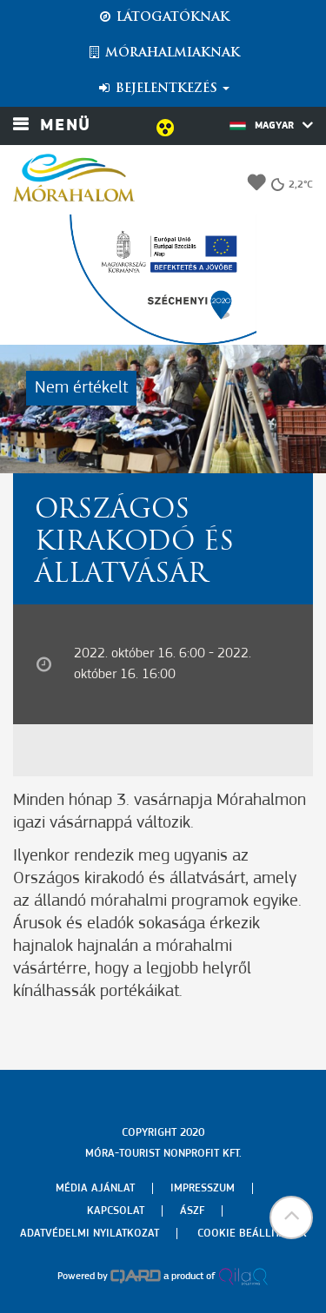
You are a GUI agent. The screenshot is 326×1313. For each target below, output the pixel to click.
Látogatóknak (163, 17)
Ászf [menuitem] (192, 1211)
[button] (291, 1217)
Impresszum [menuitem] (202, 1188)
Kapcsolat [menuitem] (115, 1211)
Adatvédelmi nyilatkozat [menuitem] (89, 1233)
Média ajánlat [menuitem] (95, 1188)
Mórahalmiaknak (163, 53)
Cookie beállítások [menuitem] (252, 1233)
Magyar (271, 125)
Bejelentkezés (163, 89)
